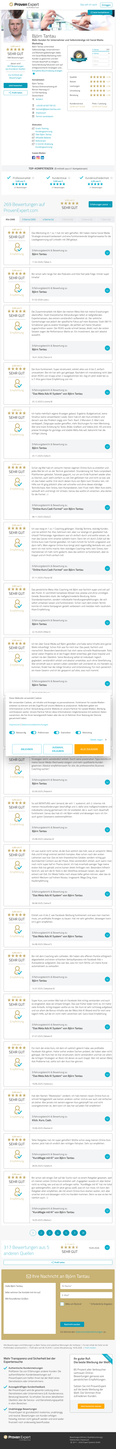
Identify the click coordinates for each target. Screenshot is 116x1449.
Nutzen (73, 81)
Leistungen (75, 86)
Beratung (74, 95)
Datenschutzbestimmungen (38, 724)
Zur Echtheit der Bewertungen (15, 76)
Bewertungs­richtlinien (78, 1437)
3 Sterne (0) (67, 219)
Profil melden (90, 1347)
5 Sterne (95, 49)
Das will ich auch (88, 4)
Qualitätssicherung (95, 1437)
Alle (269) (10, 219)
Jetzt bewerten (15, 85)
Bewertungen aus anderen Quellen (15, 67)
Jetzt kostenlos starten (91, 1406)
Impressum (17, 724)
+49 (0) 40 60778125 (46, 105)
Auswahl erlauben (58, 749)
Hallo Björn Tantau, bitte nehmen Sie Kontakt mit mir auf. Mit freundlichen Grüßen (30, 1308)
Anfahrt (39, 99)
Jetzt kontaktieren (100, 12)
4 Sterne (95, 53)
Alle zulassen (89, 749)
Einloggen (106, 4)
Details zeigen (93, 739)
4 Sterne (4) (48, 219)
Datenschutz (74, 1439)
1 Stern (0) (105, 219)
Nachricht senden (72, 1324)
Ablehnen (27, 749)
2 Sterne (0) (86, 219)
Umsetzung (75, 90)
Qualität (73, 77)
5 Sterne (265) (28, 219)
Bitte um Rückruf (73, 1304)
